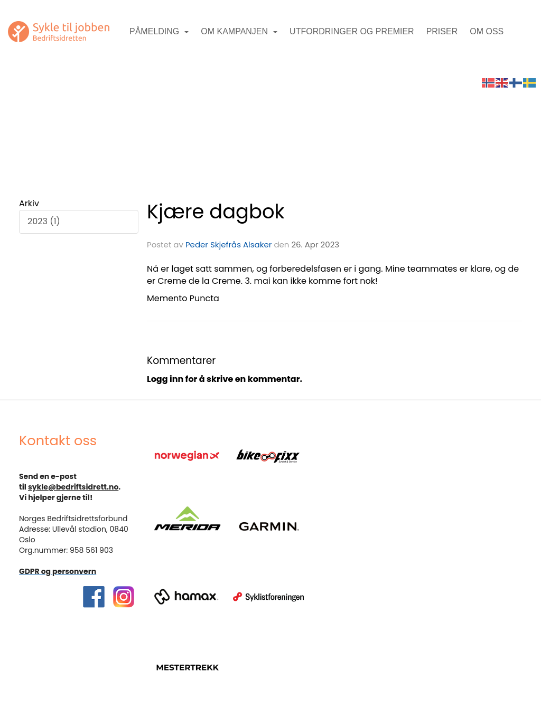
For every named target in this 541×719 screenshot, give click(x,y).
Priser (442, 31)
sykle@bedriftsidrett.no (73, 487)
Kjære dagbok (216, 211)
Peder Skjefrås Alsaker (228, 244)
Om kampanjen (239, 31)
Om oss (486, 31)
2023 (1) (43, 221)
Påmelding (159, 31)
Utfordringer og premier (352, 31)
